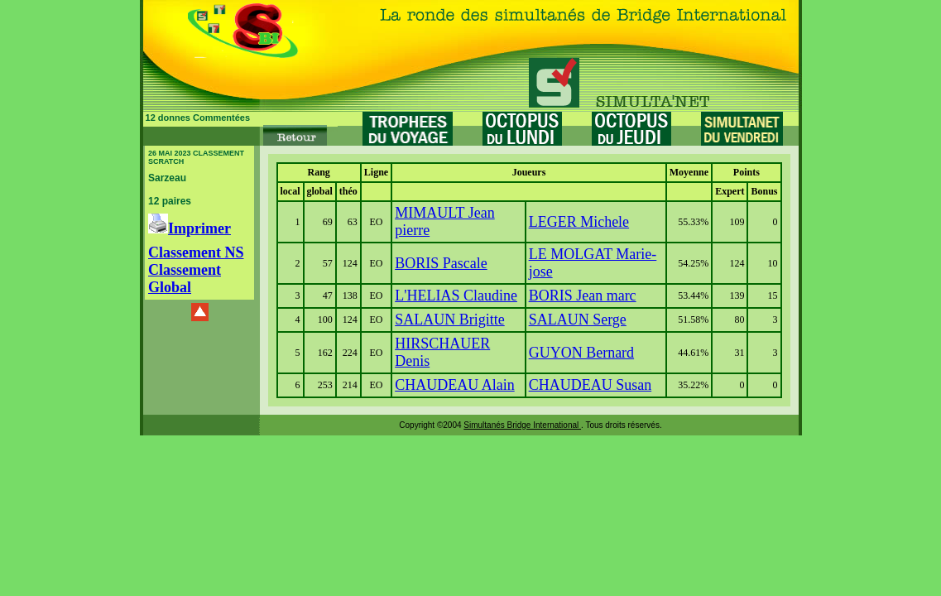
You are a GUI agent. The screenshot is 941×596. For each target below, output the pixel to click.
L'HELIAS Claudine (456, 295)
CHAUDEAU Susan (590, 385)
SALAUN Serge (578, 319)
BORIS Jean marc (582, 295)
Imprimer (189, 228)
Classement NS (196, 252)
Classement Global (184, 279)
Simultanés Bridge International (522, 425)
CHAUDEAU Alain (455, 385)
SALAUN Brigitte (450, 319)
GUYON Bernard (581, 352)
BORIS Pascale (441, 263)
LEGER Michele (579, 222)
